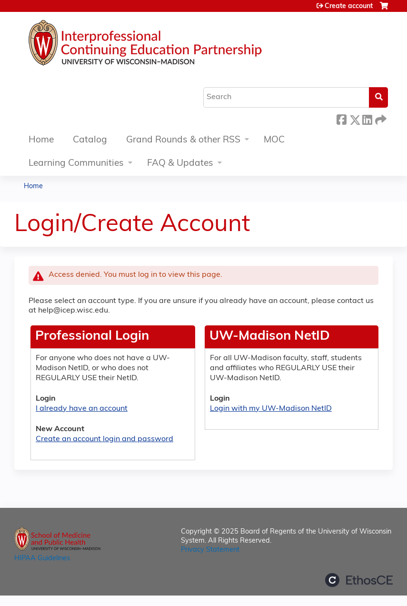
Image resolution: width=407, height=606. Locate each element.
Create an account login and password (104, 439)
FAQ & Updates (180, 163)
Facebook (341, 118)
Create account (349, 6)
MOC (274, 140)
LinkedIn (367, 118)
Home (41, 140)
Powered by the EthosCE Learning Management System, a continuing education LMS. (359, 580)
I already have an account (82, 409)
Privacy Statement (210, 550)
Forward (380, 118)
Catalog (90, 140)
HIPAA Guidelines (42, 558)
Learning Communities (76, 163)
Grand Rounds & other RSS (183, 140)
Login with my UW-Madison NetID (271, 409)
